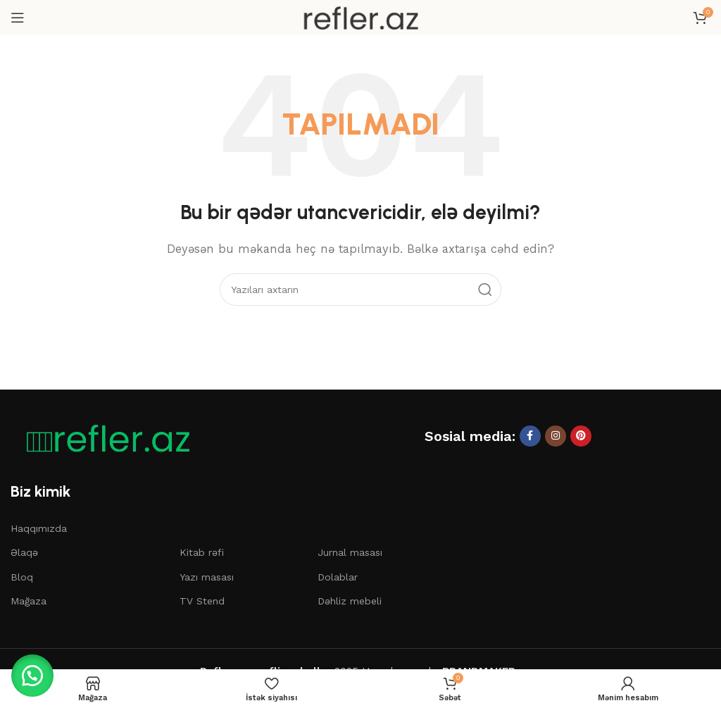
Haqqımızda (39, 528)
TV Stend (202, 601)
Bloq (22, 577)
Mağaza (28, 601)
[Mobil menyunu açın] (18, 18)
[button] (35, 673)
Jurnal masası (350, 552)
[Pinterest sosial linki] (580, 436)
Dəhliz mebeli (350, 601)
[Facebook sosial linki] (530, 436)
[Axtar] (360, 289)
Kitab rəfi (202, 552)
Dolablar (338, 577)
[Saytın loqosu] (360, 17)
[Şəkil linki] (102, 437)
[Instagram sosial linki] (555, 436)
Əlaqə (24, 552)
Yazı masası (207, 577)
